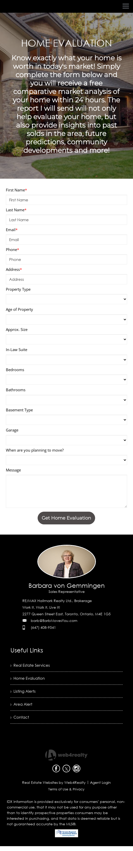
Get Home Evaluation (66, 518)
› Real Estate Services (30, 665)
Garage (12, 430)
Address (14, 269)
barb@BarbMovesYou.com (54, 620)
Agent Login (100, 787)
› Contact (20, 721)
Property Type (18, 289)
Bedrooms (15, 369)
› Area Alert (21, 707)
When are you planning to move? (35, 450)
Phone (12, 249)
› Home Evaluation (28, 679)
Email (12, 229)
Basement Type (19, 409)
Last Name (16, 209)
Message (13, 469)
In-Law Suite (16, 349)
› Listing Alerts (23, 693)
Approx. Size (16, 329)
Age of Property (19, 309)
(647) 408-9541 (43, 627)
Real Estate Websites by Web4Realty (54, 787)
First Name (16, 189)
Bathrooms (15, 389)
